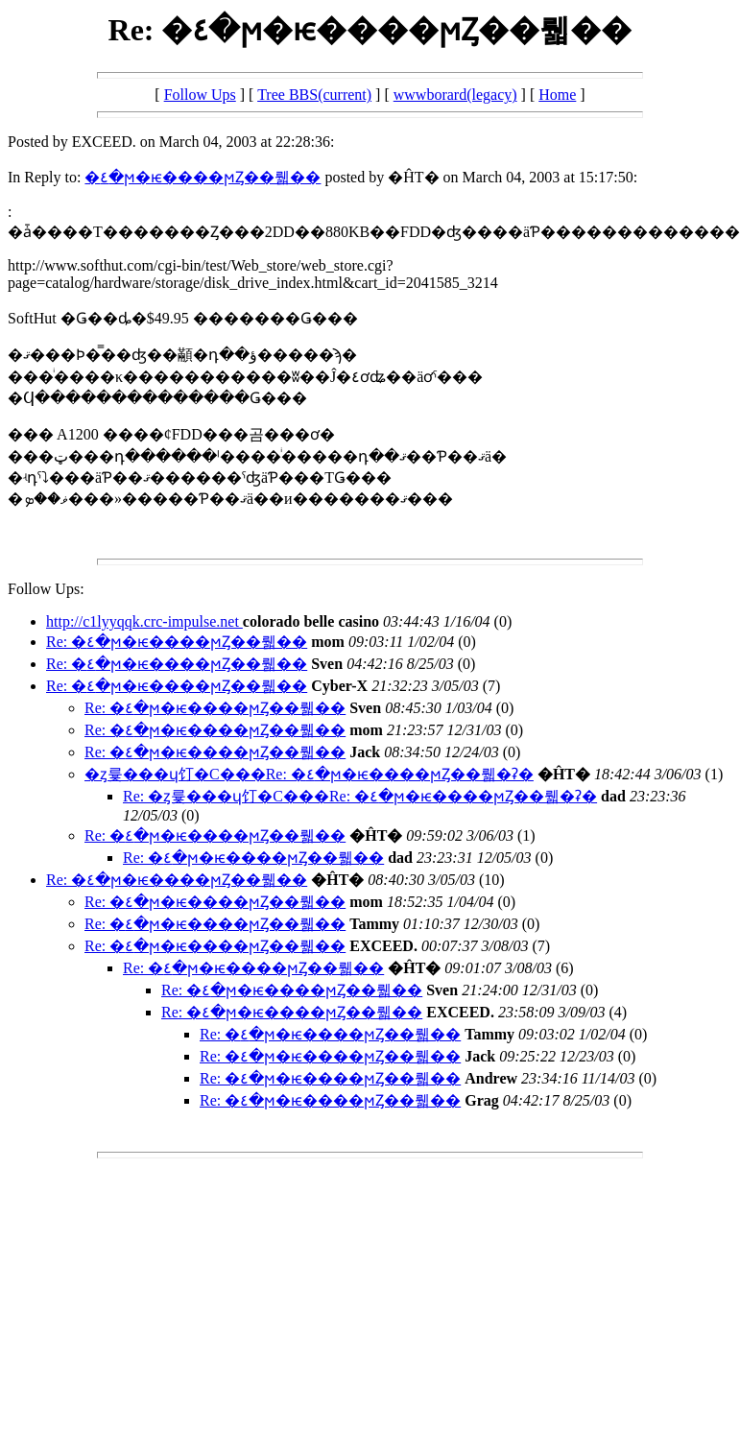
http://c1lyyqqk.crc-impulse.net (144, 621)
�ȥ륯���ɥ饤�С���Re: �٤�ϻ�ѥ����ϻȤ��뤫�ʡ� (309, 774)
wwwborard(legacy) (455, 94)
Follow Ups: (46, 589)
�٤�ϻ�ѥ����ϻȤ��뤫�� (202, 177)
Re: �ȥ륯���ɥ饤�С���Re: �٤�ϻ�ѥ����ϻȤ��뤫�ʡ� (360, 796)
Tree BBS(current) (314, 94)
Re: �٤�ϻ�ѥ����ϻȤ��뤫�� (176, 641)
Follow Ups (200, 94)
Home (557, 94)
